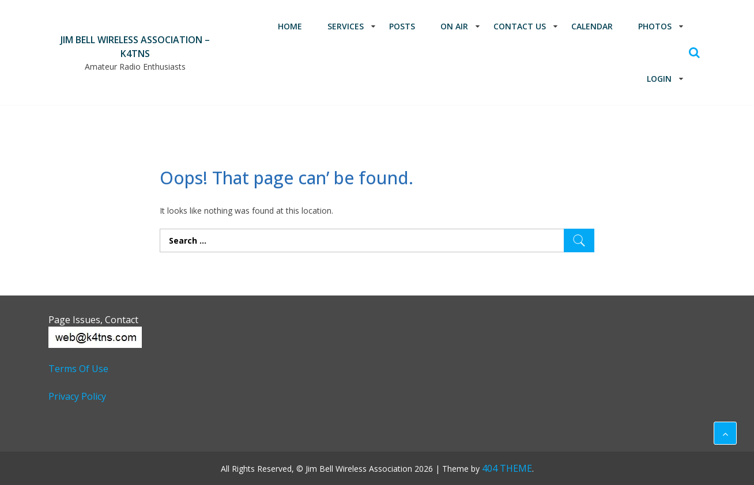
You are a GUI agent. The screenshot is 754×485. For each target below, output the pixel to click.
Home (290, 26)
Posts (402, 26)
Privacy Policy (77, 396)
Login (659, 78)
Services (345, 26)
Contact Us (519, 26)
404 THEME (507, 468)
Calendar (592, 26)
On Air (454, 26)
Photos (655, 26)
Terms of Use (78, 368)
